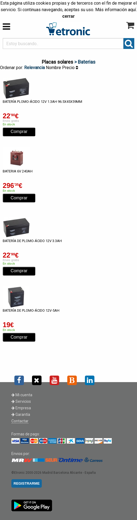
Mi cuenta (21, 395)
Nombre (54, 67)
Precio (70, 67)
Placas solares (57, 62)
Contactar (19, 421)
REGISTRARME (27, 483)
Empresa (21, 408)
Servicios (21, 401)
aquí (132, 9)
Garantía (20, 414)
